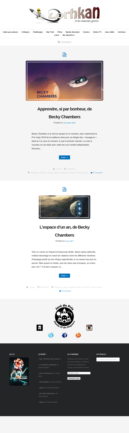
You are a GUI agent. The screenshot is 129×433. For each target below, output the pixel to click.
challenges (39, 183)
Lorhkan (58, 179)
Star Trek (50, 32)
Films (60, 32)
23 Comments (94, 307)
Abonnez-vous (73, 395)
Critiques (25, 32)
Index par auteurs (10, 32)
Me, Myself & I (69, 35)
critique (56, 183)
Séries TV (97, 32)
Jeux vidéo (109, 32)
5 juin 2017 (69, 257)
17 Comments (65, 187)
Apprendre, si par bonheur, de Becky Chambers (64, 118)
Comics (86, 32)
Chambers (48, 183)
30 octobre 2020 (69, 132)
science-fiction (91, 183)
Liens (56, 35)
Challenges (38, 32)
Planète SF (80, 183)
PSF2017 (68, 307)
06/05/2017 (71, 304)
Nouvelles (71, 183)
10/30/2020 (71, 179)
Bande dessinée (73, 32)
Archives (121, 32)
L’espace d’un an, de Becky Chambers (64, 246)
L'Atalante (63, 183)
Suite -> (64, 167)
